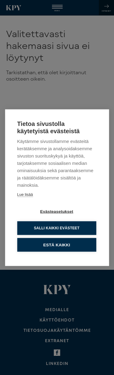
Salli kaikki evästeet (56, 228)
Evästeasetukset (56, 211)
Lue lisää (25, 194)
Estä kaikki (56, 244)
